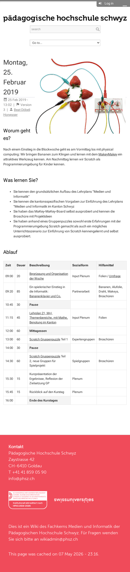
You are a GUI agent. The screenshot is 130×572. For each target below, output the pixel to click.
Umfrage (115, 276)
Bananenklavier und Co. (45, 296)
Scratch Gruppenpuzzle (44, 339)
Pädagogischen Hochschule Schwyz (43, 532)
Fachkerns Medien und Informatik (80, 526)
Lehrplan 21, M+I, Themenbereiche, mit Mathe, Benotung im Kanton (48, 317)
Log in (109, 3)
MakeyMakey (107, 154)
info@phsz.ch (21, 478)
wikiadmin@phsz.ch (59, 539)
